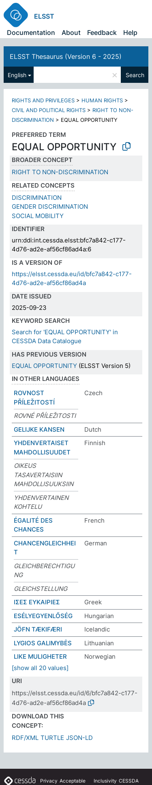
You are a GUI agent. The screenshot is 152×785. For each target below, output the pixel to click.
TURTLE (52, 738)
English (17, 74)
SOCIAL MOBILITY (38, 216)
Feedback (102, 32)
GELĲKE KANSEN (39, 429)
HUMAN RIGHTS (102, 100)
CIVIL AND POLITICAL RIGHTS (49, 110)
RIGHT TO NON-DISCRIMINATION (60, 172)
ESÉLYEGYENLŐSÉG (43, 616)
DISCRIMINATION (37, 197)
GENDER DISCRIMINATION (50, 206)
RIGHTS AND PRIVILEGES (43, 100)
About (71, 32)
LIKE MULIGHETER (40, 656)
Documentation (31, 32)
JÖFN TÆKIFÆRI (38, 629)
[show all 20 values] (40, 668)
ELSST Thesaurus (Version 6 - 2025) (66, 56)
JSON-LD (79, 738)
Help (130, 32)
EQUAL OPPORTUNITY (44, 366)
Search (135, 74)
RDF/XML (25, 738)
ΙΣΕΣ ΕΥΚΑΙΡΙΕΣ (37, 602)
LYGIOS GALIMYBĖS (43, 643)
